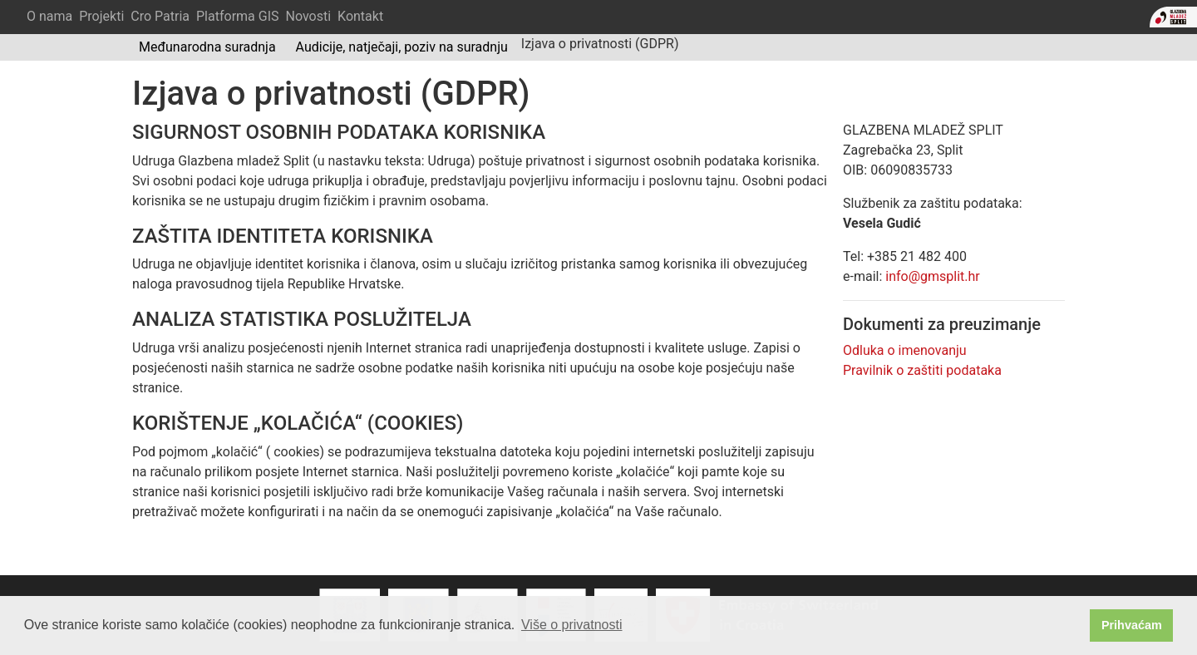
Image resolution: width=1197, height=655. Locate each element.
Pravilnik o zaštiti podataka (922, 370)
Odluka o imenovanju (905, 350)
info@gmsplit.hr (932, 276)
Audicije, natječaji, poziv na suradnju (402, 47)
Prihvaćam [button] (1131, 625)
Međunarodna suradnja (207, 47)
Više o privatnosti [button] (572, 625)
